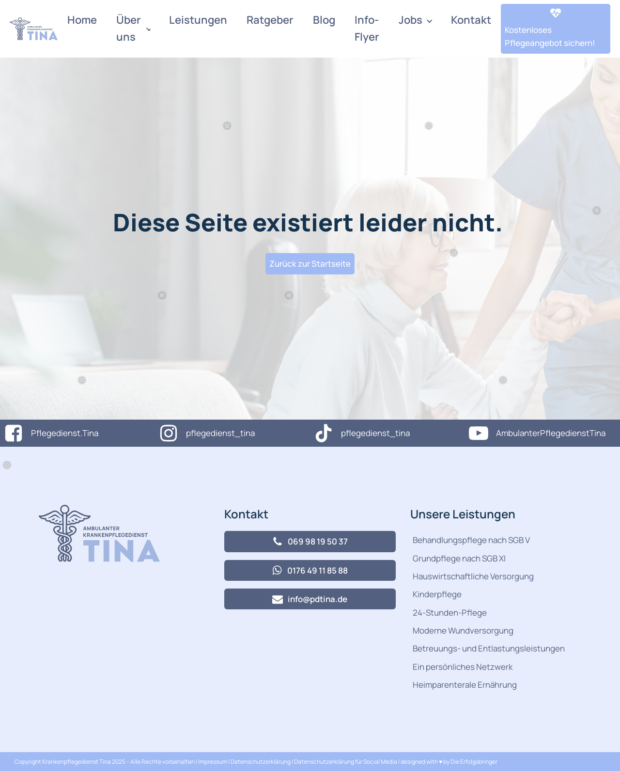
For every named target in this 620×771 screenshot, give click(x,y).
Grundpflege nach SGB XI (459, 558)
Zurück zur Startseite (310, 263)
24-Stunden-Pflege (450, 612)
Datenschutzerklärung (261, 761)
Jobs (410, 20)
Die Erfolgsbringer (473, 761)
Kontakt (471, 20)
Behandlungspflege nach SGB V (471, 539)
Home (82, 20)
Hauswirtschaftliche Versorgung (473, 576)
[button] (555, 29)
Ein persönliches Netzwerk (462, 666)
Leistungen (198, 20)
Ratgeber (270, 20)
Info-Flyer (367, 28)
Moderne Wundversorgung (463, 630)
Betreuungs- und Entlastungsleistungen (489, 648)
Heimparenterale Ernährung (465, 684)
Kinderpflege (437, 594)
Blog (324, 20)
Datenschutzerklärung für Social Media (345, 761)
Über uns (128, 28)
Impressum (213, 761)
